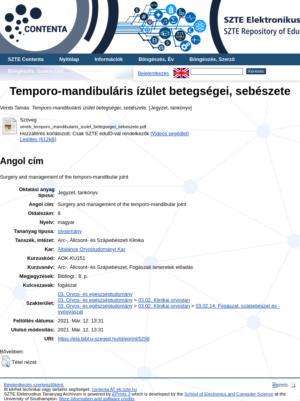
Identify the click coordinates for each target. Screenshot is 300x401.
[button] (5, 361)
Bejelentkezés (153, 73)
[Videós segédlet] (169, 133)
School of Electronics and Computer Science (228, 394)
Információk (109, 59)
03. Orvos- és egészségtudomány (95, 294)
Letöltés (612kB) (38, 139)
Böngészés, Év (156, 59)
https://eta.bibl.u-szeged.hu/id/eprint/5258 (104, 339)
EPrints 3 (121, 394)
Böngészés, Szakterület (36, 71)
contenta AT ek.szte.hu (114, 389)
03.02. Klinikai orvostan (164, 300)
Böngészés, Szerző (212, 59)
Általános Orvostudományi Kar (91, 249)
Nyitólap (69, 59)
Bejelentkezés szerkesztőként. (34, 384)
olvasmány (70, 231)
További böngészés (102, 71)
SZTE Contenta (26, 59)
